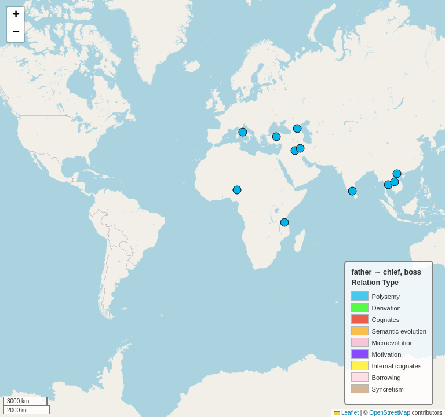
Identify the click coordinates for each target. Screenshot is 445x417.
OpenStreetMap (389, 412)
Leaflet (346, 412)
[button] (15, 15)
